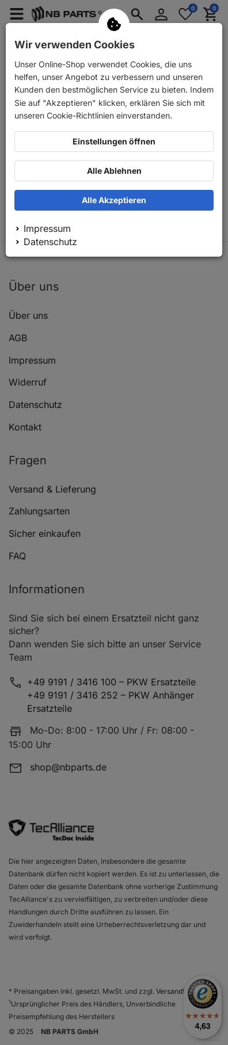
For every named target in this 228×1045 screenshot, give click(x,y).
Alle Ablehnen (114, 171)
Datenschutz (50, 241)
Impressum (47, 228)
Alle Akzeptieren (114, 200)
